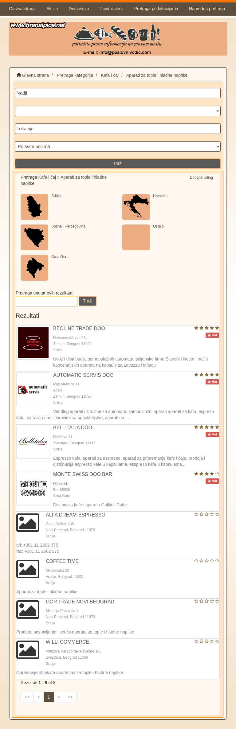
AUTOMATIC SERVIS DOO (83, 375)
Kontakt (17, 22)
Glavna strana (22, 8)
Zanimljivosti (112, 8)
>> (70, 697)
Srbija (56, 196)
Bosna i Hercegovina (68, 226)
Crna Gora (60, 257)
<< (27, 697)
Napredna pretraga (207, 8)
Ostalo (158, 226)
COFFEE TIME (62, 561)
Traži (118, 163)
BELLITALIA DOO (72, 427)
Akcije (52, 8)
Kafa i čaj (47, 177)
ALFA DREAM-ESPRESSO (75, 514)
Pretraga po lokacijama (156, 8)
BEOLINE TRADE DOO (79, 328)
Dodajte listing (201, 177)
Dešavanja (79, 8)
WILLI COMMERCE (67, 642)
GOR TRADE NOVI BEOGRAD (80, 601)
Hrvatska (160, 196)
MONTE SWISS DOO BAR (82, 474)
